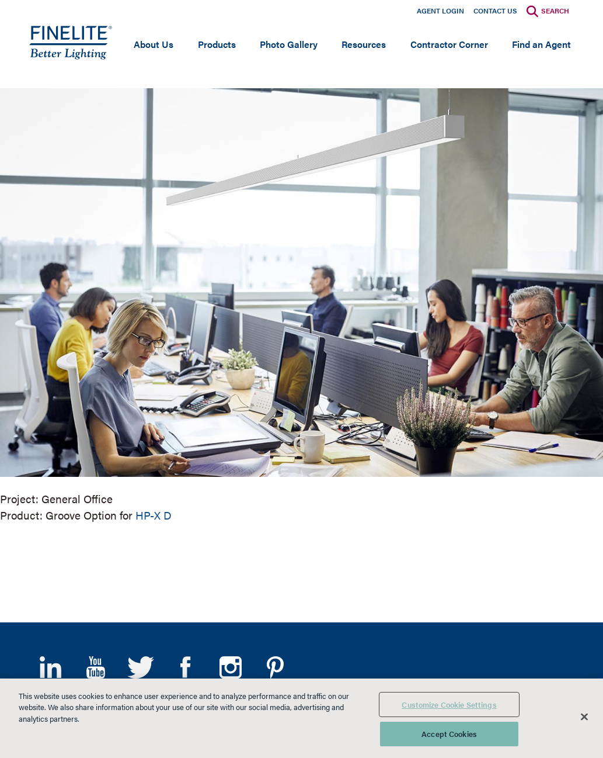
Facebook (185, 667)
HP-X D (153, 515)
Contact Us (495, 10)
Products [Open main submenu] (217, 44)
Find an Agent (541, 44)
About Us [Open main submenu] (153, 44)
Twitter (140, 667)
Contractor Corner (449, 44)
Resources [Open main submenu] (363, 44)
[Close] (584, 716)
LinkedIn (50, 667)
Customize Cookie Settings (449, 704)
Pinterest (275, 667)
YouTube (95, 667)
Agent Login (440, 10)
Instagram (230, 667)
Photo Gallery (289, 44)
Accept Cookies (449, 733)
